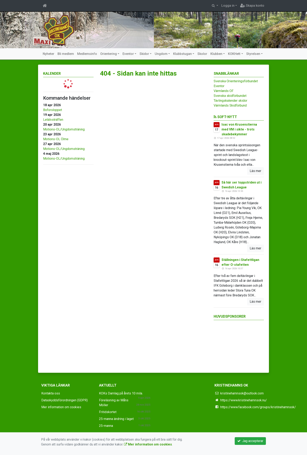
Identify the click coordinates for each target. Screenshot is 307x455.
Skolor (202, 54)
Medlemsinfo (87, 54)
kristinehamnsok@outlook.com (242, 393)
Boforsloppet (52, 110)
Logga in (228, 5)
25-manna (106, 426)
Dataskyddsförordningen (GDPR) (64, 400)
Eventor (128, 54)
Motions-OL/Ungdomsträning (64, 129)
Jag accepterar (250, 441)
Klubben (216, 54)
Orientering (108, 54)
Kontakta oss (50, 393)
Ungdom (161, 54)
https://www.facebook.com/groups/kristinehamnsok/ (258, 407)
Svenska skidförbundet (230, 96)
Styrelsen (253, 54)
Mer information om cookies (61, 407)
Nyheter (48, 54)
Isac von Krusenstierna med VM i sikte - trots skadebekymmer (239, 129)
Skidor (144, 54)
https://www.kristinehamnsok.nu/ (243, 400)
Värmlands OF (223, 91)
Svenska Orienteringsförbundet (236, 81)
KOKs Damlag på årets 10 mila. (121, 393)
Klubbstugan (182, 54)
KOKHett (234, 54)
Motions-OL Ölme (55, 139)
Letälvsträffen (53, 120)
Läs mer (255, 171)
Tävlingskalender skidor (230, 101)
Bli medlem (66, 54)
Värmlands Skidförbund (230, 105)
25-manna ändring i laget (116, 419)
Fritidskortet (107, 412)
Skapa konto (252, 5)
